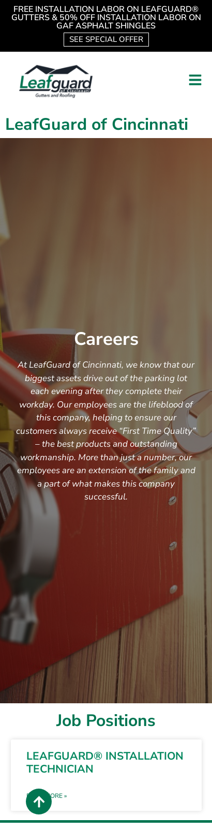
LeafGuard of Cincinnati (96, 124)
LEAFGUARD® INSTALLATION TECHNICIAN (105, 762)
